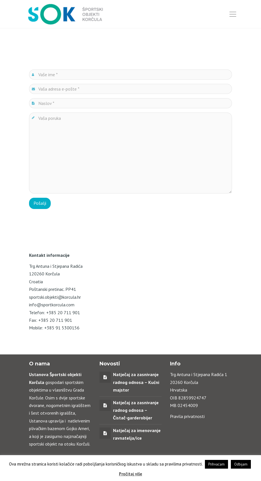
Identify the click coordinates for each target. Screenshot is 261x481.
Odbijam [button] (240, 464)
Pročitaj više (130, 473)
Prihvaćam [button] (216, 464)
